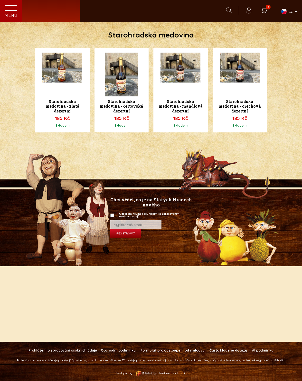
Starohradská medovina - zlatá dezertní (62, 106)
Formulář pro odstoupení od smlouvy (173, 350)
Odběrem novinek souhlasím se (148, 215)
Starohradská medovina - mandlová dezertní (181, 106)
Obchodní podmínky (118, 350)
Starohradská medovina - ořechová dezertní (239, 106)
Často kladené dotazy (228, 350)
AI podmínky (263, 350)
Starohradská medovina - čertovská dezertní (121, 106)
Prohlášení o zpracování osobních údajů (62, 350)
